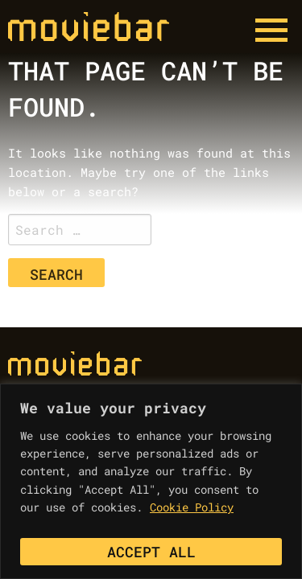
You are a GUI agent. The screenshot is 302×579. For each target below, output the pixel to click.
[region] (151, 481)
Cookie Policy (192, 507)
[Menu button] (271, 30)
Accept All (151, 551)
